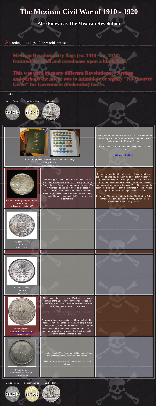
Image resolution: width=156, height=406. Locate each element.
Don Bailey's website (124, 155)
